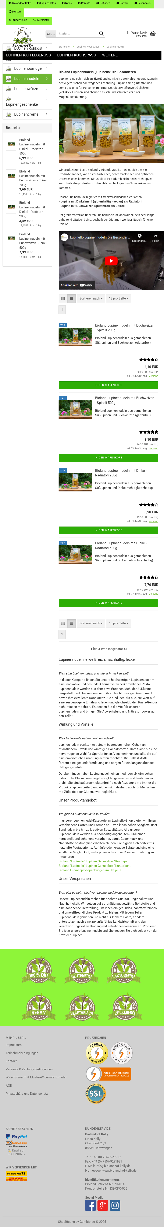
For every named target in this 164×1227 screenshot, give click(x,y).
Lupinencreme (22, 114)
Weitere (110, 55)
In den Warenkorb (108, 385)
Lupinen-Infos (46, 3)
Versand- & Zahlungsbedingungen (29, 1069)
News (67, 3)
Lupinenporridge (24, 68)
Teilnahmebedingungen (22, 1053)
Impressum (14, 1045)
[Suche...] (51, 34)
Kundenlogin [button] (18, 20)
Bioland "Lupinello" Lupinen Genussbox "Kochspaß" (95, 861)
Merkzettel (41, 20)
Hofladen (103, 3)
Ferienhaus (142, 3)
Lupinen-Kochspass (76, 55)
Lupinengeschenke (22, 101)
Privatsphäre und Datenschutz (27, 1094)
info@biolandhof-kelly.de (113, 1166)
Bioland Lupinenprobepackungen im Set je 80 (91, 870)
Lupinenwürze (22, 89)
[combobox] (91, 298)
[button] (63, 298)
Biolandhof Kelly (20, 3)
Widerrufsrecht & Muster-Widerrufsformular (36, 1077)
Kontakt (11, 1061)
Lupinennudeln (22, 79)
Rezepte (84, 3)
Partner (122, 3)
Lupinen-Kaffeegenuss (28, 55)
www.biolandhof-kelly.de (119, 1170)
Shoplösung (66, 1222)
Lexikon (15, 11)
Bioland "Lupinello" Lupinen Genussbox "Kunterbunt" (95, 866)
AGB (9, 1085)
